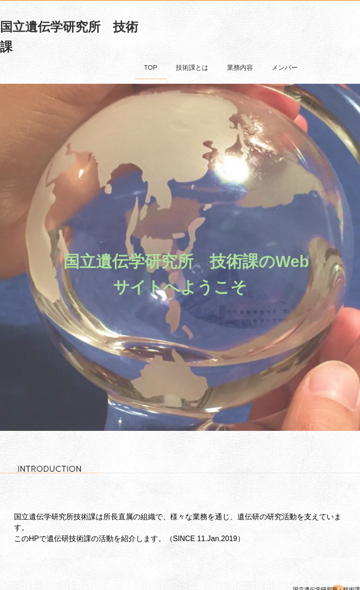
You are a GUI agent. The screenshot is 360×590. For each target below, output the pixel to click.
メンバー (285, 67)
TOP (150, 67)
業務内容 (240, 67)
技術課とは (192, 67)
